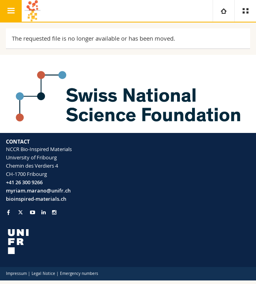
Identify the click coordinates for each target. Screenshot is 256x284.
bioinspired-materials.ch (36, 198)
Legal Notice (43, 273)
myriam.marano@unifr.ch (38, 190)
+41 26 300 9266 (24, 182)
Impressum (16, 273)
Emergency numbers (79, 273)
